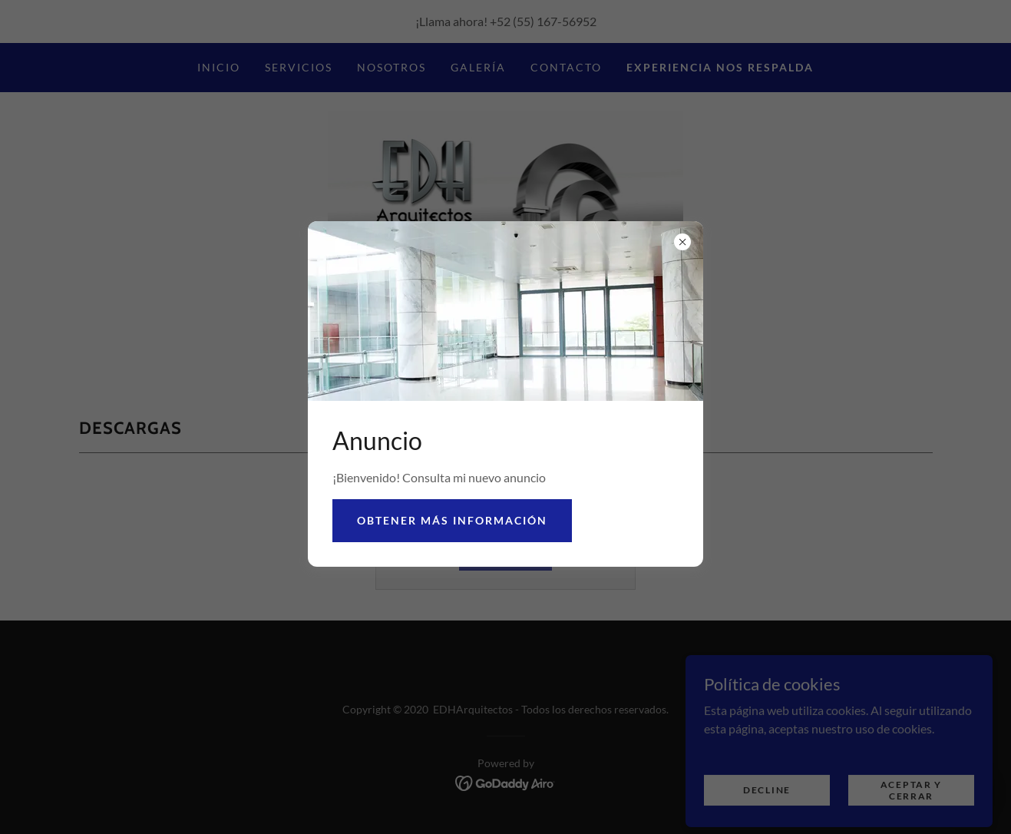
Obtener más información (452, 520)
